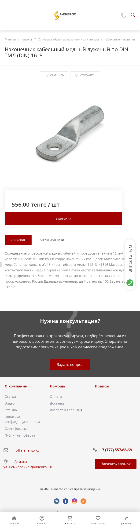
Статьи (10, 396)
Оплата (56, 396)
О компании (16, 386)
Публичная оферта (20, 435)
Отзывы (11, 410)
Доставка (57, 403)
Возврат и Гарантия (66, 410)
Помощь (57, 386)
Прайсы (102, 386)
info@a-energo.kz (25, 450)
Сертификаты (16, 428)
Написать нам (130, 260)
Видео (10, 403)
